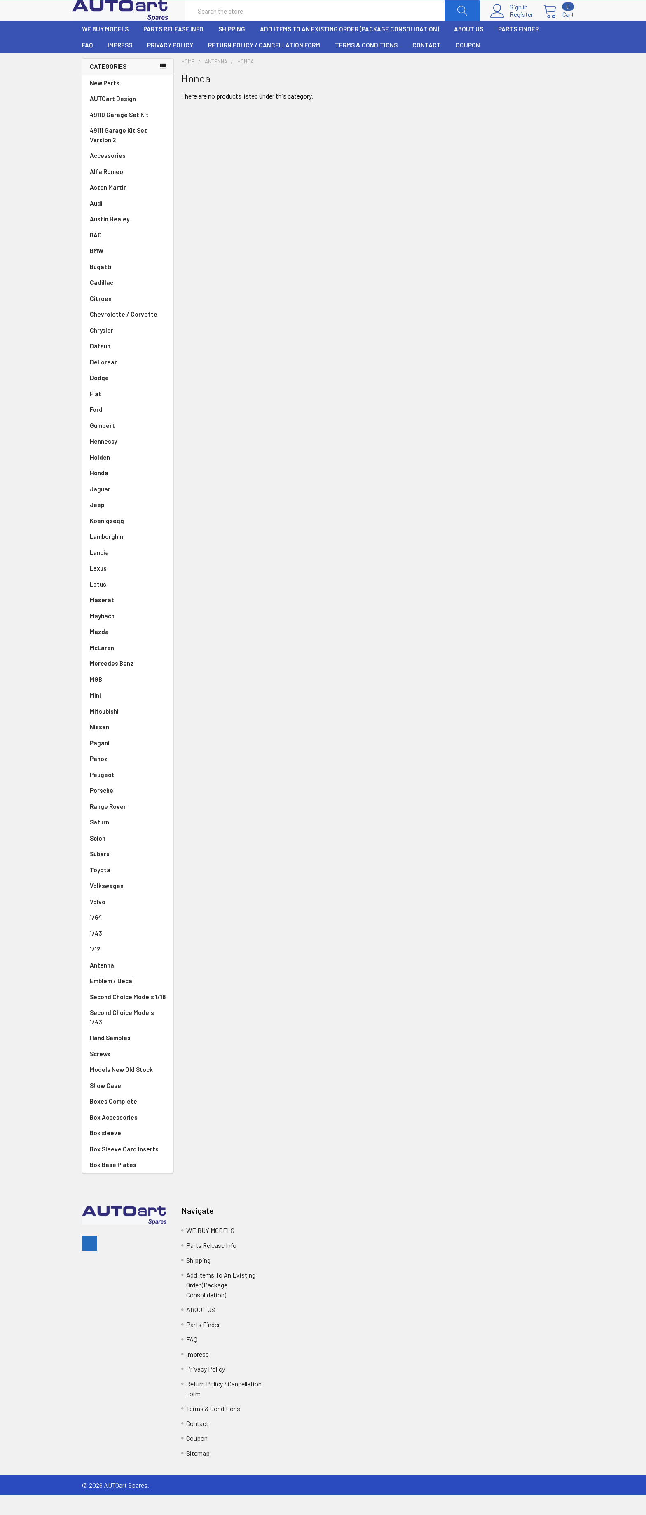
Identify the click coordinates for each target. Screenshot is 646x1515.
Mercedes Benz (128, 683)
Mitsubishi (128, 731)
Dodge (128, 397)
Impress (120, 64)
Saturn (99, 842)
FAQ (87, 64)
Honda (128, 493)
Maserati (128, 620)
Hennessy (128, 461)
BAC (96, 254)
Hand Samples (110, 1057)
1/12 (128, 969)
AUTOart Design (113, 118)
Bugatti (128, 286)
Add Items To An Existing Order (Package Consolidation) (349, 48)
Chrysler (128, 350)
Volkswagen (128, 905)
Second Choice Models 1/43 (122, 1037)
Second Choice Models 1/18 (128, 1016)
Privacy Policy (170, 64)
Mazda (128, 651)
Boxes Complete (113, 1121)
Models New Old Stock (121, 1089)
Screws (100, 1073)
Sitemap (198, 1473)
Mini (128, 715)
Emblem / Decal (128, 1000)
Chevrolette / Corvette (128, 334)
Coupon (468, 64)
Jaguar (128, 509)
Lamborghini (128, 556)
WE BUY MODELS (105, 48)
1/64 (128, 937)
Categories (108, 86)
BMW (128, 270)
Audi (128, 223)
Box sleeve (105, 1152)
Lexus (128, 588)
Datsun (128, 366)
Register (511, 24)
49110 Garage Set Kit (119, 134)
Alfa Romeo (128, 191)
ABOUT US (468, 48)
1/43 (128, 953)
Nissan (128, 747)
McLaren (128, 667)
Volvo (128, 921)
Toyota (128, 890)
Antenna (128, 985)
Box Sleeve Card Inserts (124, 1168)
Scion (97, 858)
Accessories (108, 175)
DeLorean (128, 382)
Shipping (231, 48)
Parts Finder (518, 48)
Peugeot (128, 794)
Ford (128, 429)
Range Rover (128, 826)
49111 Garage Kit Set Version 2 (118, 154)
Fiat (128, 413)
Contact (426, 64)
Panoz (99, 778)
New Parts (104, 102)
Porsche (128, 810)
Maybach (128, 636)
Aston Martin (128, 207)
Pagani (128, 763)
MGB (128, 699)
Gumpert (128, 445)
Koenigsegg (128, 540)
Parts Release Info (173, 48)
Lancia (128, 572)
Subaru (128, 873)
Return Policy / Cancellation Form (264, 64)
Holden (128, 477)
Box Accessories (114, 1137)
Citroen (128, 318)
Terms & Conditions (366, 64)
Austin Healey (128, 239)
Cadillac (128, 302)
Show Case (105, 1105)
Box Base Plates (113, 1184)
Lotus (128, 604)
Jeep (128, 524)
